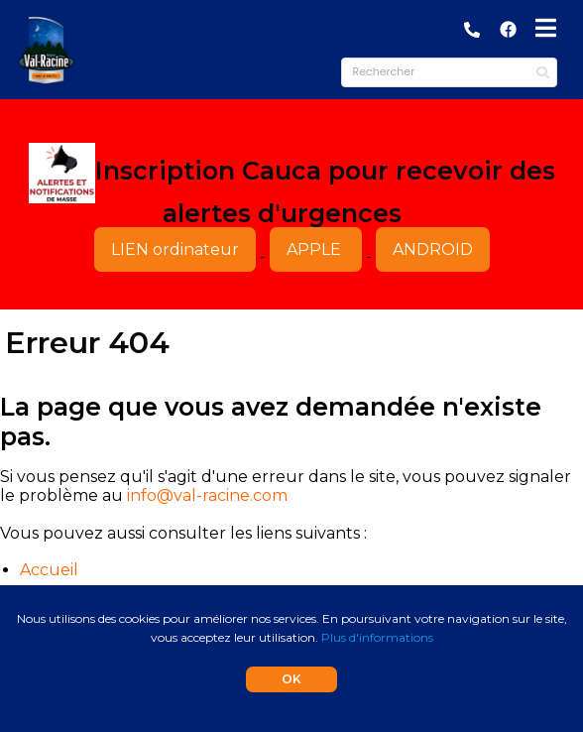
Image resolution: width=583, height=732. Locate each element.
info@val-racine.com (207, 495)
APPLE (316, 249)
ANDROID (433, 249)
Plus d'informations (377, 637)
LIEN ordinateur (175, 249)
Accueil (49, 569)
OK (291, 678)
